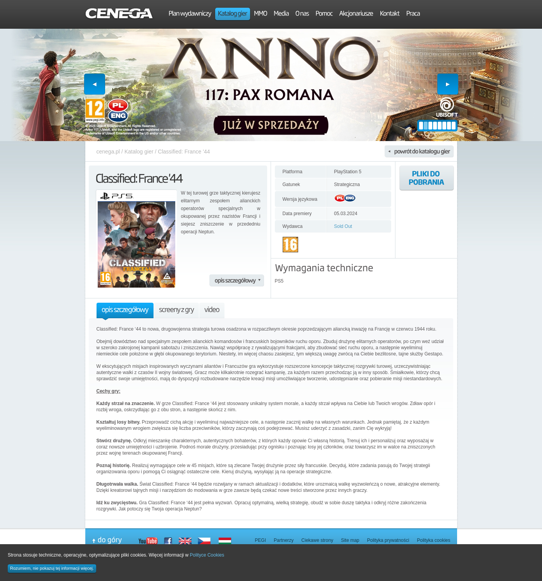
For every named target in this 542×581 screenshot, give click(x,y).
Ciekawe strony (317, 540)
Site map (350, 540)
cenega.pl (108, 151)
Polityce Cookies (207, 555)
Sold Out (343, 226)
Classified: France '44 (184, 151)
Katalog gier (139, 151)
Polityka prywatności (388, 540)
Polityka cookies (433, 540)
